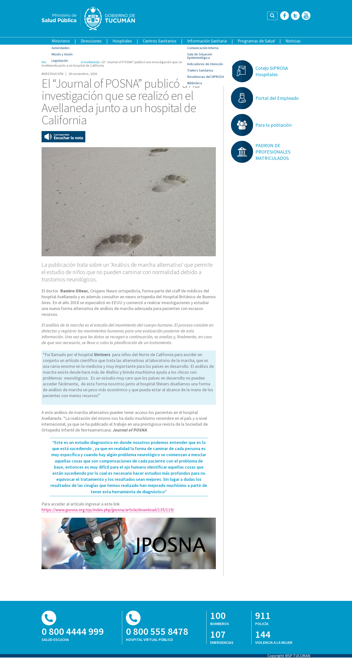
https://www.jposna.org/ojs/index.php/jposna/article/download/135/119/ (108, 510)
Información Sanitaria (207, 41)
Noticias (293, 41)
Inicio (45, 62)
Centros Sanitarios (159, 41)
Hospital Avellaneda (85, 62)
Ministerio (61, 41)
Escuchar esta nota (63, 136)
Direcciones (91, 41)
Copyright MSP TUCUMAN (288, 656)
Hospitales (122, 41)
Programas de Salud (256, 41)
